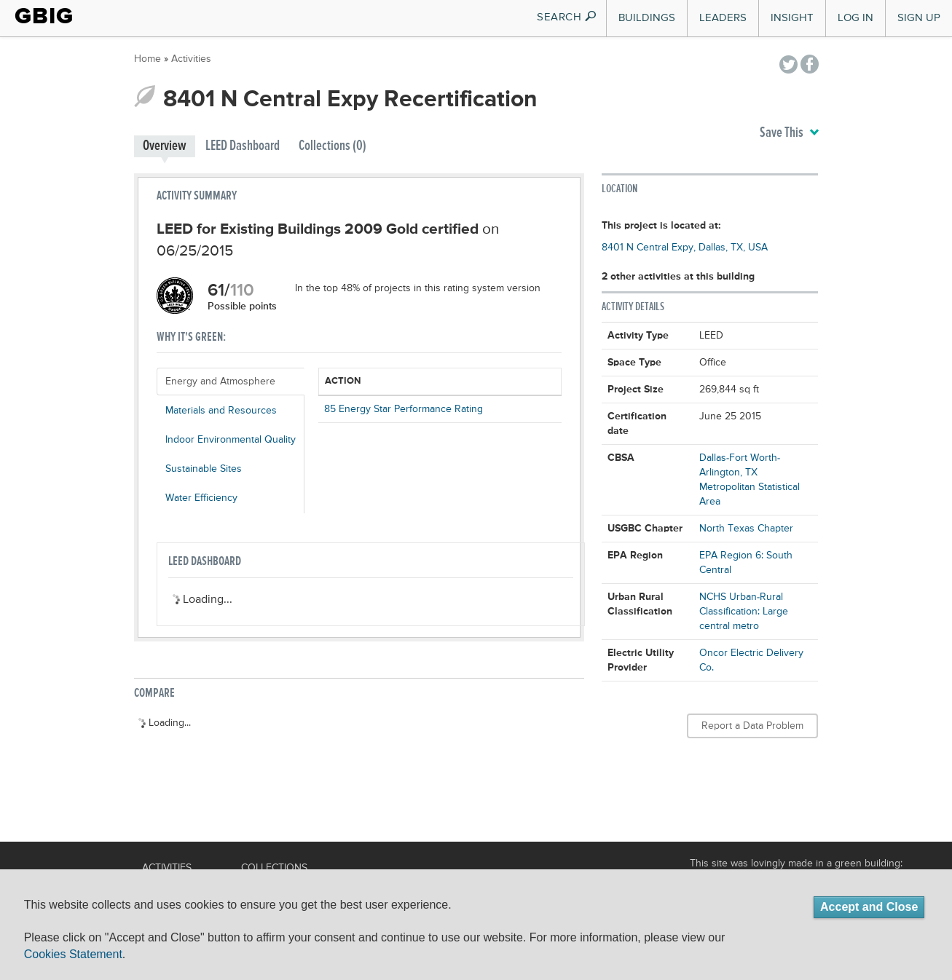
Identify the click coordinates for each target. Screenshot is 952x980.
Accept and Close (869, 907)
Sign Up (918, 17)
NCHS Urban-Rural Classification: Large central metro (743, 611)
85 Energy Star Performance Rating (403, 409)
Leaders (723, 17)
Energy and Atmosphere (220, 381)
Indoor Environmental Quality (230, 440)
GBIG (44, 16)
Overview (164, 146)
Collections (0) (332, 146)
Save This (789, 133)
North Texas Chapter (746, 528)
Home (147, 59)
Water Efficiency (201, 498)
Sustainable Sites (203, 469)
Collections (274, 868)
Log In (855, 17)
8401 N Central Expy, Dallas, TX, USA (685, 247)
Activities (191, 59)
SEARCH (567, 17)
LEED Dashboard (242, 146)
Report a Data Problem (752, 726)
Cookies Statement (73, 954)
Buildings (646, 17)
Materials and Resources (221, 411)
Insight (792, 17)
